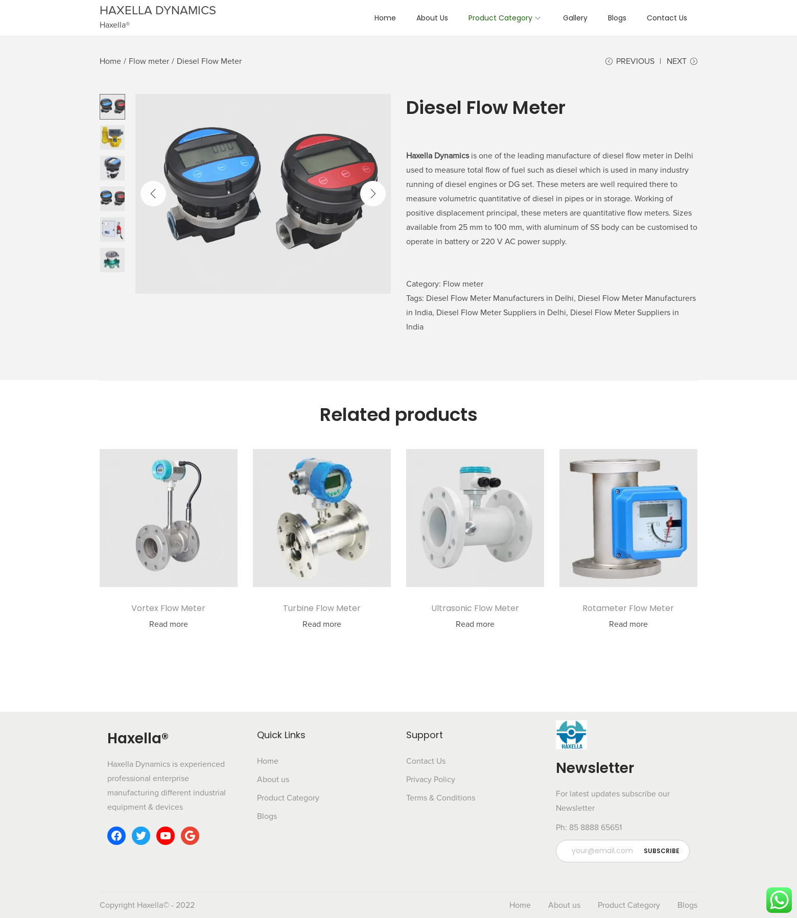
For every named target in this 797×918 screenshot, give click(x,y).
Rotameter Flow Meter (628, 608)
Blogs (267, 816)
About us (273, 779)
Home (110, 61)
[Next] (373, 193)
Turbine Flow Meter (322, 608)
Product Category (288, 798)
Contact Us (426, 761)
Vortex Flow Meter (168, 608)
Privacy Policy (430, 779)
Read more (168, 625)
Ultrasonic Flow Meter (475, 608)
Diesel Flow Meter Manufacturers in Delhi (500, 298)
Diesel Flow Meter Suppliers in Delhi (501, 313)
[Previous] (153, 193)
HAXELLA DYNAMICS (158, 10)
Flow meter (149, 61)
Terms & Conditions (440, 798)
